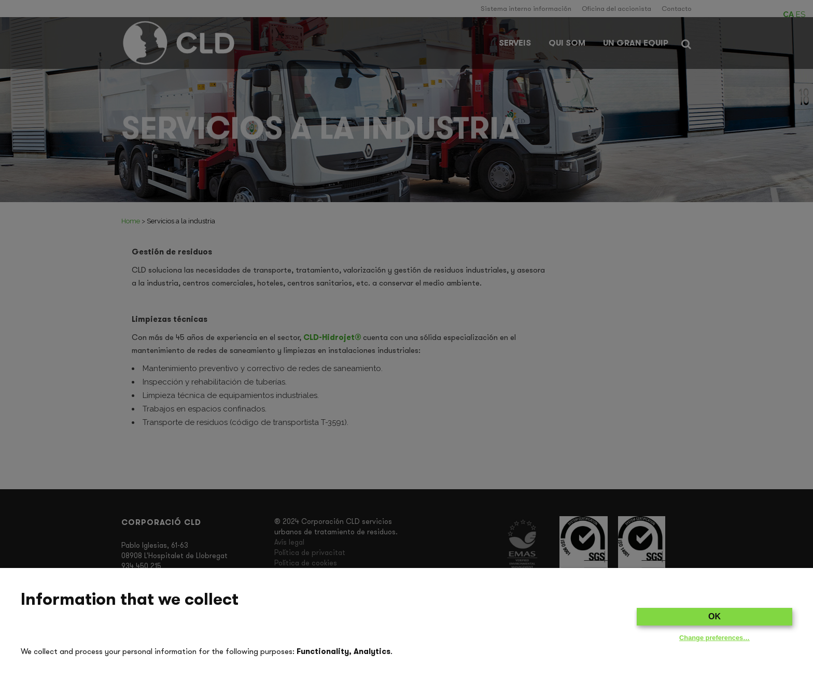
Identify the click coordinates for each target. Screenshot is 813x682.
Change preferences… (714, 638)
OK (714, 616)
